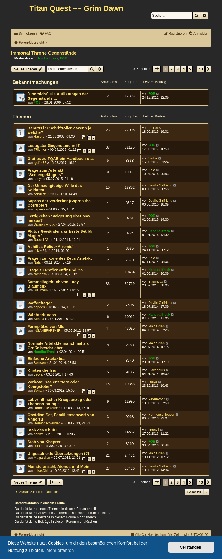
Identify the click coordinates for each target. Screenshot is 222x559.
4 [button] (184, 69)
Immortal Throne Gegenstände (43, 52)
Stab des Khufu (42, 430)
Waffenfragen (40, 303)
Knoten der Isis (42, 370)
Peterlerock (156, 399)
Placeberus (156, 370)
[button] (156, 69)
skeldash (40, 274)
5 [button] (190, 69)
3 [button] (178, 69)
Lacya (38, 179)
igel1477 (40, 163)
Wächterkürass (42, 315)
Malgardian (156, 326)
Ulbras (153, 128)
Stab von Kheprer (44, 442)
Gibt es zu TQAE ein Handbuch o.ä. (61, 158)
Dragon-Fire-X (44, 224)
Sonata (39, 319)
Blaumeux (41, 290)
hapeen (39, 209)
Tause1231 (42, 240)
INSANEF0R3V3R (47, 331)
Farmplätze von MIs (46, 326)
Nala (151, 170)
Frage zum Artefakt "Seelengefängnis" (45, 172)
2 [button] (171, 69)
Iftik (36, 251)
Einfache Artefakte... (47, 358)
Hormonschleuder (47, 408)
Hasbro (39, 136)
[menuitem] (45, 33)
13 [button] (201, 69)
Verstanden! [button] (191, 547)
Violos (152, 158)
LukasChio (41, 471)
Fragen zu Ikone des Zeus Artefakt (60, 258)
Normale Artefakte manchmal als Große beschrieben (58, 345)
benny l (39, 434)
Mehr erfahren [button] (60, 550)
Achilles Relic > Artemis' (50, 246)
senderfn (40, 194)
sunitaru (40, 446)
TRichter (40, 150)
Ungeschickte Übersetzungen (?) (58, 453)
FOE (63, 58)
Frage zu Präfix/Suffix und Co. (56, 270)
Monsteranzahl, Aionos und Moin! (59, 466)
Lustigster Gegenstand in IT (54, 145)
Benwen (40, 363)
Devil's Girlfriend (160, 185)
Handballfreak (47, 58)
